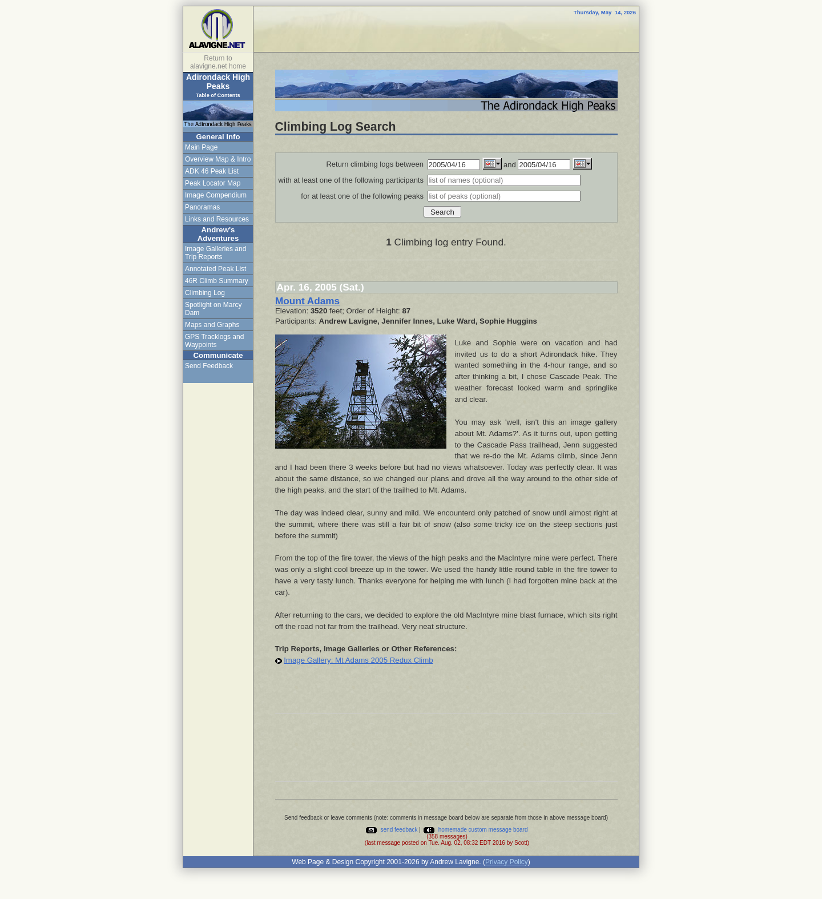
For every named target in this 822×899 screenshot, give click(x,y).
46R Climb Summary (216, 281)
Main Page (201, 147)
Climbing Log (205, 293)
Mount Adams (307, 301)
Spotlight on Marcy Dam (213, 309)
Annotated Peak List (215, 269)
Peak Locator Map (212, 183)
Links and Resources (217, 219)
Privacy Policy (506, 862)
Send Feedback (209, 366)
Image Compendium (216, 195)
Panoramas (202, 207)
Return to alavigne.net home (218, 62)
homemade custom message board (475, 830)
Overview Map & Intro (218, 159)
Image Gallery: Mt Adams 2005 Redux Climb (358, 660)
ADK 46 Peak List (212, 171)
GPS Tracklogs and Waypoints (214, 341)
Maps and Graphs (212, 325)
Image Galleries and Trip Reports (215, 253)
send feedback (391, 830)
